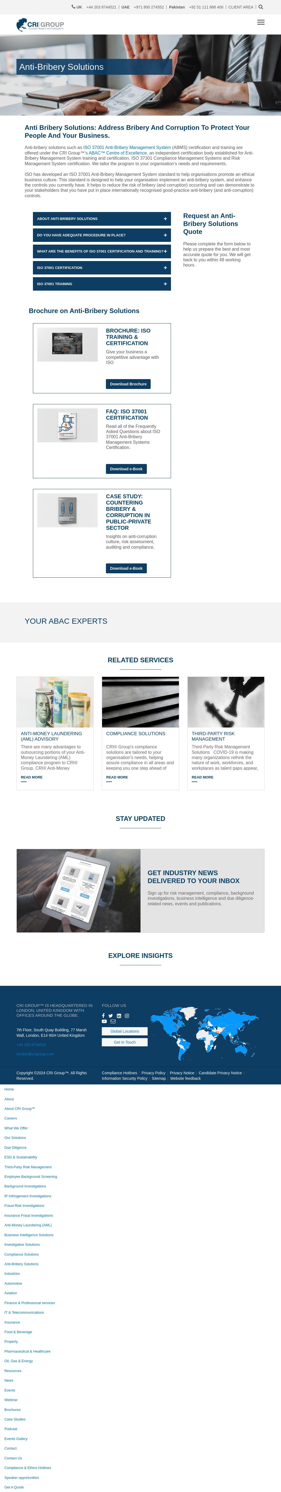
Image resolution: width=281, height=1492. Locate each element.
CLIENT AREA (241, 7)
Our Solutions (15, 1138)
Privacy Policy (153, 1073)
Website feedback (185, 1078)
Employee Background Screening (30, 1177)
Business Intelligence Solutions (29, 1235)
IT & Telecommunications (24, 1312)
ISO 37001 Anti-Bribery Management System (127, 147)
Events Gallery (15, 1439)
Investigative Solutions (22, 1244)
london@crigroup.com (35, 1054)
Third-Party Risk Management (28, 1167)
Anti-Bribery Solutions (21, 1264)
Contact (10, 1448)
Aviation (10, 1293)
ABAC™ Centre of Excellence (118, 153)
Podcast (10, 1429)
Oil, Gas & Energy (18, 1361)
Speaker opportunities (21, 1478)
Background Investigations (25, 1186)
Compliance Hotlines (119, 1073)
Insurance (12, 1322)
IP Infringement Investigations (27, 1196)
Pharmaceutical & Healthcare (27, 1351)
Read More (32, 777)
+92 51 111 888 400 (196, 7)
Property (11, 1341)
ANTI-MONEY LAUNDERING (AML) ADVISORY (51, 736)
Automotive (13, 1283)
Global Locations (125, 1031)
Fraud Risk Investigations (24, 1206)
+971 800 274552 (143, 7)
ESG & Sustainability (20, 1157)
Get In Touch (125, 1042)
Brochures (12, 1410)
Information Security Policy (124, 1078)
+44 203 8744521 (31, 1045)
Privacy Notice (182, 1073)
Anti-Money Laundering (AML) (28, 1225)
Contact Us (13, 1458)
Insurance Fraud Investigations (28, 1215)
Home (9, 1089)
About (9, 1099)
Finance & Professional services (29, 1303)
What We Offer (16, 1128)
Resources (12, 1371)
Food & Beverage (18, 1332)
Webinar (11, 1400)
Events (9, 1390)
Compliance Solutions (21, 1254)
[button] (102, 218)
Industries (12, 1274)
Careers (10, 1118)
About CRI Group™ (19, 1109)
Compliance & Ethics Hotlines (27, 1468)
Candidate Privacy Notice (220, 1073)
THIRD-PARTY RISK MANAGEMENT (213, 736)
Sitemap (159, 1078)
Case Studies (15, 1419)
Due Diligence (15, 1148)
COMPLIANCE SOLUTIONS (135, 733)
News (8, 1380)
